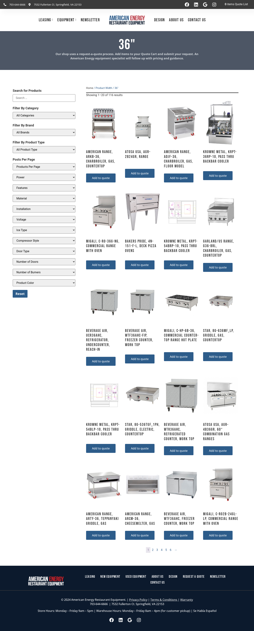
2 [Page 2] (152, 550)
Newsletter (90, 20)
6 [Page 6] (170, 550)
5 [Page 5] (166, 550)
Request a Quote (194, 577)
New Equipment (109, 577)
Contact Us (197, 20)
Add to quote (101, 178)
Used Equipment (136, 577)
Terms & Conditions (164, 600)
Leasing (45, 20)
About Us (176, 20)
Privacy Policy (138, 600)
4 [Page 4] (161, 550)
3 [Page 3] (157, 550)
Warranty (186, 600)
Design (159, 20)
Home (89, 88)
